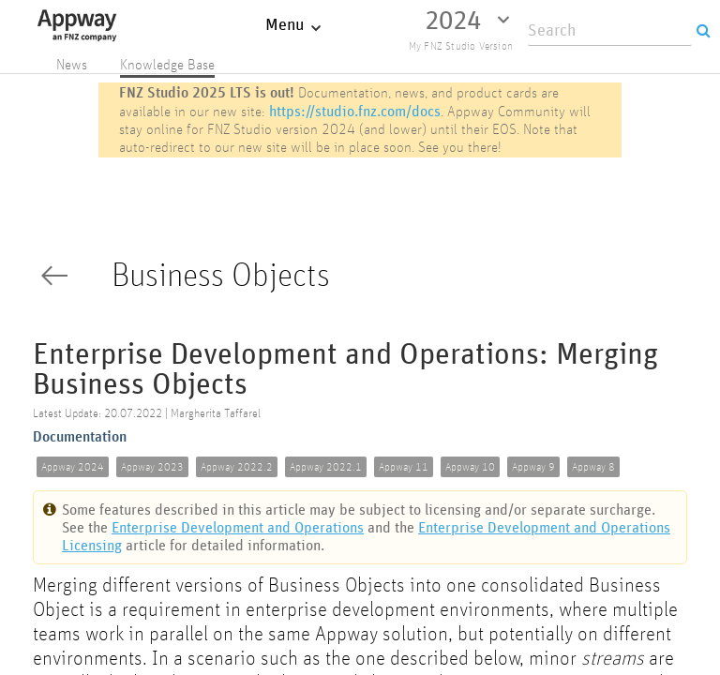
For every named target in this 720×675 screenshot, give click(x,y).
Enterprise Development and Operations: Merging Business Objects (345, 369)
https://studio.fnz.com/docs (355, 111)
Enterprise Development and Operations (238, 527)
